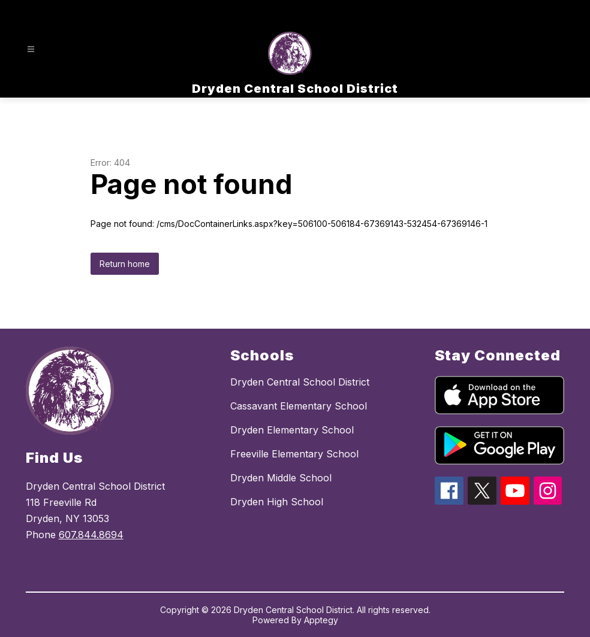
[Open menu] (31, 49)
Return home (125, 264)
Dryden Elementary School (292, 430)
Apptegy (321, 620)
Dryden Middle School (281, 478)
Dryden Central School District (299, 382)
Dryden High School (276, 502)
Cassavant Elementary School (298, 406)
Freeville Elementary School (294, 454)
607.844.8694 (91, 535)
